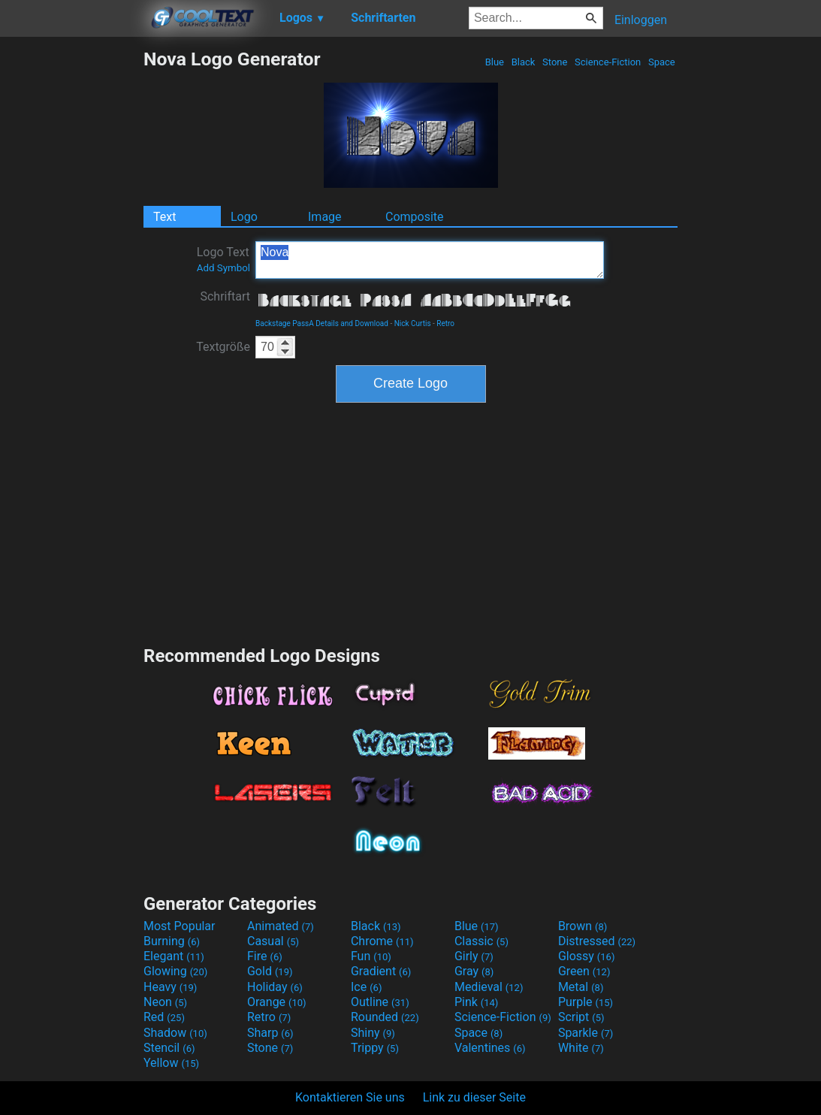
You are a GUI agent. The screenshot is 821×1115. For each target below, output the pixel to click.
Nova (429, 260)
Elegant (173, 956)
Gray (474, 971)
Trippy (375, 1048)
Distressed (596, 941)
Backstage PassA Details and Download (321, 323)
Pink (476, 1002)
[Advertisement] (71, 273)
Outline (380, 1002)
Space (662, 62)
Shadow (175, 1033)
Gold (270, 971)
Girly (474, 956)
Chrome (382, 941)
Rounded (385, 1017)
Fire (264, 956)
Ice (366, 987)
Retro (445, 323)
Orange (276, 1002)
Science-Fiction (608, 62)
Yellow (171, 1063)
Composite (414, 217)
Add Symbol (223, 267)
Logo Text (223, 259)
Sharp (270, 1033)
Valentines (490, 1048)
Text (164, 217)
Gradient (381, 971)
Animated (280, 926)
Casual (273, 941)
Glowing (175, 971)
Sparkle (585, 1033)
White (581, 1048)
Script (581, 1017)
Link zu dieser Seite (474, 1097)
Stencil (169, 1048)
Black (523, 62)
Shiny (373, 1033)
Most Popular (179, 926)
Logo (244, 217)
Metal (581, 987)
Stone (555, 62)
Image (325, 217)
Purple (585, 1002)
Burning (171, 941)
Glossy (586, 956)
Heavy (170, 987)
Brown (582, 926)
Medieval (489, 987)
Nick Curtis (412, 323)
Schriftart (225, 296)
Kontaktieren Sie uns (350, 1097)
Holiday (275, 987)
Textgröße (223, 347)
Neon (165, 1002)
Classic (481, 941)
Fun (371, 956)
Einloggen (640, 20)
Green (584, 971)
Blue (494, 62)
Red (164, 1017)
